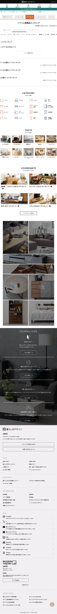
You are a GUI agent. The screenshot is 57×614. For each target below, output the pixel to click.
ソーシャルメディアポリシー (35, 502)
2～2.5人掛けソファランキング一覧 (48, 72)
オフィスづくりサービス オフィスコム (38, 599)
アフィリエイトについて (34, 469)
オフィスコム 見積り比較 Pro (36, 602)
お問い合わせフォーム (28, 449)
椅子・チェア (16, 34)
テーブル (10, 34)
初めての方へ (6, 461)
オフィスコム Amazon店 (35, 596)
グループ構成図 (6, 497)
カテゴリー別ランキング (19, 30)
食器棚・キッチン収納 (44, 34)
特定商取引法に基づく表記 (9, 500)
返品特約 (31, 494)
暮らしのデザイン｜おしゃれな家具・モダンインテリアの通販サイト (14, 11)
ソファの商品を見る (28, 53)
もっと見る (28, 352)
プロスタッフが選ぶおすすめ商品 (37, 480)
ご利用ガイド (6, 467)
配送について (32, 464)
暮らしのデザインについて (9, 464)
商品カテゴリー (7, 17)
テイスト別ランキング (32, 30)
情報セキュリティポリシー (9, 505)
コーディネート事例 (7, 483)
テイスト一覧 (19, 17)
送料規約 (31, 497)
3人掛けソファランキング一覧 (49, 80)
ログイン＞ (54, 2)
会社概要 (5, 494)
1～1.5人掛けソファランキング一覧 (48, 65)
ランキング (30, 17)
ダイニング (3, 34)
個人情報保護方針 (7, 502)
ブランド (51, 17)
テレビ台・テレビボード (31, 34)
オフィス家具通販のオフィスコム (10, 599)
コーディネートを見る (28, 213)
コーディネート (41, 17)
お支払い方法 (32, 461)
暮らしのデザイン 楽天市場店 (10, 596)
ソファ (31, 11)
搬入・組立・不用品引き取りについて (38, 467)
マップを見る (15, 580)
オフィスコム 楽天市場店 (8, 602)
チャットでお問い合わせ (28, 444)
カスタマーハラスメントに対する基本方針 (39, 500)
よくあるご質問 (6, 469)
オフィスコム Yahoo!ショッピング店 (11, 605)
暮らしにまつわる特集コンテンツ (10, 480)
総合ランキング (7, 30)
